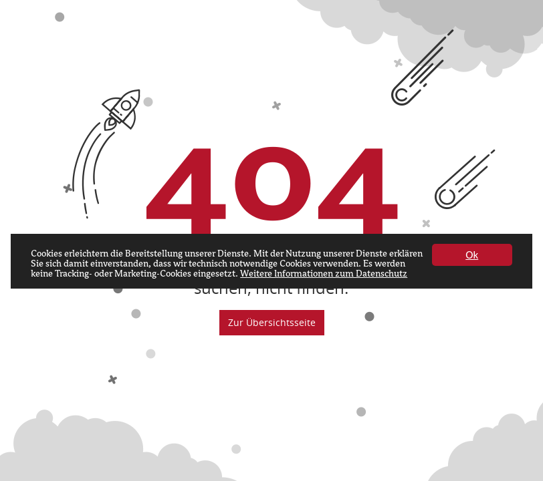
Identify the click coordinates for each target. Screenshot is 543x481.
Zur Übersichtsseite (272, 322)
